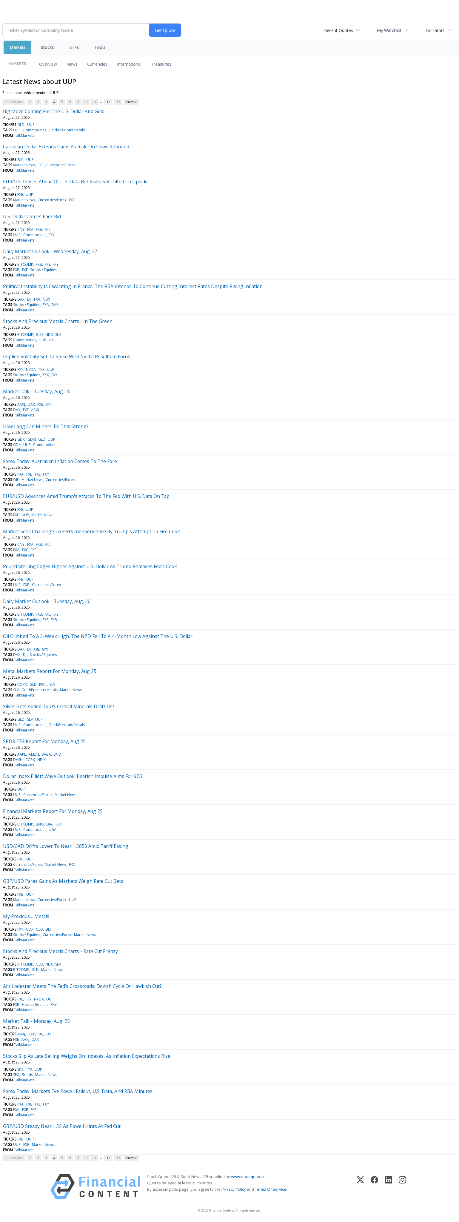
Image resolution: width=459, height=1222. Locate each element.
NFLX (41, 759)
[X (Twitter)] (360, 1187)
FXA (30, 229)
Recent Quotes (338, 30)
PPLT (43, 684)
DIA (49, 824)
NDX (46, 299)
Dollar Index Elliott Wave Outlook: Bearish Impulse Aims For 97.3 (73, 776)
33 (118, 101)
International (129, 64)
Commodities (34, 130)
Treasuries (161, 64)
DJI (29, 299)
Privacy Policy (233, 1189)
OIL (16, 479)
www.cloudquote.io (248, 1176)
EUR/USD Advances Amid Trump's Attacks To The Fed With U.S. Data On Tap (86, 496)
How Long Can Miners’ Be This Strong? (46, 426)
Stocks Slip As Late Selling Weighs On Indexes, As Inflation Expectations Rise (86, 1056)
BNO (40, 824)
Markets (17, 47)
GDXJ (31, 439)
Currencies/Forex (60, 164)
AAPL (21, 754)
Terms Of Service (270, 1189)
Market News (24, 164)
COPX (22, 684)
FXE (20, 194)
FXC (20, 159)
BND (57, 754)
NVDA (31, 369)
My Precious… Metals (26, 916)
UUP (31, 124)
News (72, 64)
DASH (18, 759)
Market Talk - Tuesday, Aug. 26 (36, 391)
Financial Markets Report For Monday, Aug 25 (53, 811)
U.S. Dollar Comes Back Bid (32, 216)
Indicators (435, 30)
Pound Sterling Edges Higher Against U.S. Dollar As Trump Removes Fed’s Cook (90, 566)
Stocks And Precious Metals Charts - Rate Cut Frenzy (60, 951)
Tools (99, 47)
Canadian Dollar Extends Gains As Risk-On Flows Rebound (66, 146)
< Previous (14, 101)
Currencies (97, 64)
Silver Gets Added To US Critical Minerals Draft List (58, 706)
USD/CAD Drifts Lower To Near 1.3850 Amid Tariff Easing (65, 846)
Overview (48, 64)
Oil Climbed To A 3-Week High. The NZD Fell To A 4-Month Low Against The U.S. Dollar (97, 636)
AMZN (34, 754)
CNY (20, 229)
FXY (52, 234)
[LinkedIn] (388, 1187)
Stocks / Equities (43, 269)
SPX (45, 649)
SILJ (48, 929)
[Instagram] (402, 1187)
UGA (52, 829)
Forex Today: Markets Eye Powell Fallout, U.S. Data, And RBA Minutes (78, 1091)
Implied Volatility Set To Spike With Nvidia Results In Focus (66, 356)
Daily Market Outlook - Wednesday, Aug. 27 (50, 251)
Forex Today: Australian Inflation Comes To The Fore (60, 461)
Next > (131, 101)
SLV (58, 334)
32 (108, 101)
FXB (39, 229)
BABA (46, 754)
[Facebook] (374, 1187)
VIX (51, 339)
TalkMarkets (24, 135)
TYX (41, 369)
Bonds (27, 1074)
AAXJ (21, 404)
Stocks (47, 47)
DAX (20, 299)
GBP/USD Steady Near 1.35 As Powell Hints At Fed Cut (62, 1126)
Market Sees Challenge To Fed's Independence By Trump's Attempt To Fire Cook (91, 531)
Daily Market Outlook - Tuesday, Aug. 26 (46, 601)
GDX (21, 439)
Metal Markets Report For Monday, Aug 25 (49, 671)
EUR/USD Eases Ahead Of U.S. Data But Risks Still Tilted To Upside (75, 181)
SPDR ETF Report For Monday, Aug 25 (44, 741)
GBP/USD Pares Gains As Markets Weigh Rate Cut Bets (63, 881)
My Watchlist (389, 30)
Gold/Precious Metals (67, 130)
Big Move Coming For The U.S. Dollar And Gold (53, 111)
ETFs (74, 47)
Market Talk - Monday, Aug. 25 (36, 1021)
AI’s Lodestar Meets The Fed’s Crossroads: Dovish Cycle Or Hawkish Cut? (82, 986)
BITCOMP (25, 264)
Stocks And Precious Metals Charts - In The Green (58, 321)
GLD (20, 124)
